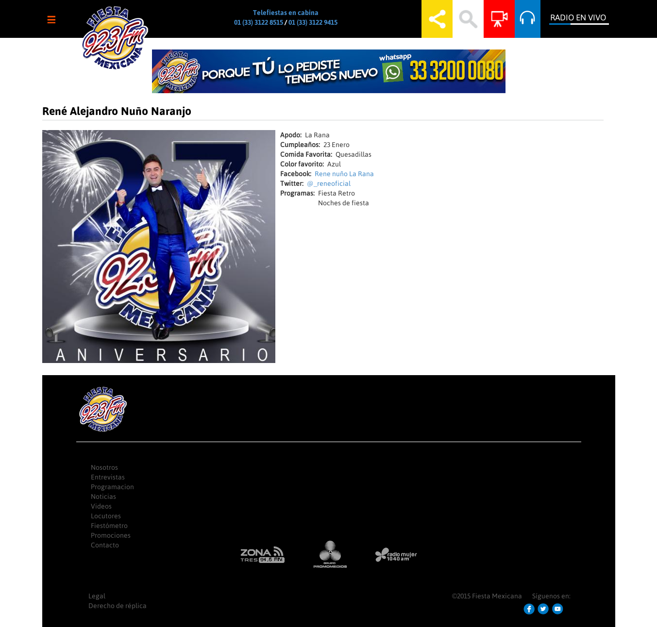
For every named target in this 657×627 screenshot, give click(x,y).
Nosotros (104, 467)
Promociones (111, 535)
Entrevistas (108, 477)
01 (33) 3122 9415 (312, 22)
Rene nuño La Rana (344, 174)
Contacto (105, 545)
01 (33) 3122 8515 (258, 22)
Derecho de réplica (117, 606)
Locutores (106, 516)
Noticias (103, 496)
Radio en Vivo (578, 17)
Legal (96, 596)
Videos (101, 506)
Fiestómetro (109, 525)
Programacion (112, 487)
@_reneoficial (329, 183)
